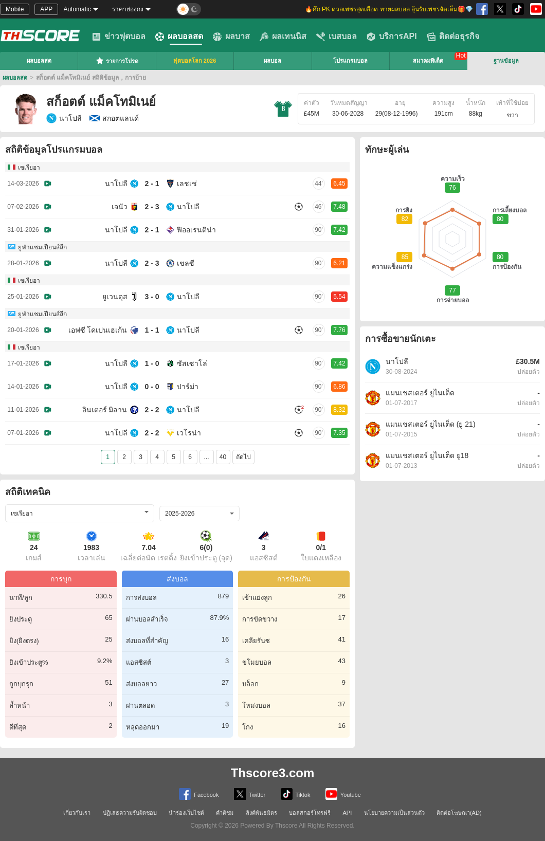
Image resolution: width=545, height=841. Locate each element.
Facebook (199, 794)
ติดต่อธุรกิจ (453, 36)
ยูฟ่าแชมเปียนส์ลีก (42, 247)
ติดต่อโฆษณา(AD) (459, 813)
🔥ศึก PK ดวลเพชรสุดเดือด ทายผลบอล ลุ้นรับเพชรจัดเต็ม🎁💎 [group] (389, 9)
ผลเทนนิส (283, 36)
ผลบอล (272, 61)
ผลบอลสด (179, 36)
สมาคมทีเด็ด (428, 61)
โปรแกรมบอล (350, 61)
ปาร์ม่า (187, 386)
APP (46, 9)
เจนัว (120, 207)
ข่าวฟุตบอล (119, 36)
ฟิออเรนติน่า (196, 230)
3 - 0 (151, 296)
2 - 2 (151, 410)
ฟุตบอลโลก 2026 (194, 61)
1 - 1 (151, 330)
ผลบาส (231, 36)
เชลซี (185, 263)
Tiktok (296, 794)
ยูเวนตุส (115, 296)
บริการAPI (392, 36)
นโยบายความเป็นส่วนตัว (394, 813)
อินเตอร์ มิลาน (105, 410)
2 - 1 (151, 183)
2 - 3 (151, 207)
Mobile (15, 9)
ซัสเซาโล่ (192, 363)
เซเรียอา (29, 167)
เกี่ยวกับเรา (76, 813)
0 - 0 (151, 386)
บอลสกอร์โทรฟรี (310, 813)
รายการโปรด (117, 61)
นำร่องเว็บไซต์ (186, 813)
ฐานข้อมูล (506, 61)
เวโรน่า (189, 433)
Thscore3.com (273, 773)
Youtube (343, 794)
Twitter (249, 794)
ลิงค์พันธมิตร (261, 813)
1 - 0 (151, 363)
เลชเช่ (187, 183)
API (347, 813)
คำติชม (224, 813)
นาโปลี (64, 118)
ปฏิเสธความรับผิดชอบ (130, 813)
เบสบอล (336, 36)
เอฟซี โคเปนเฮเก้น (98, 330)
